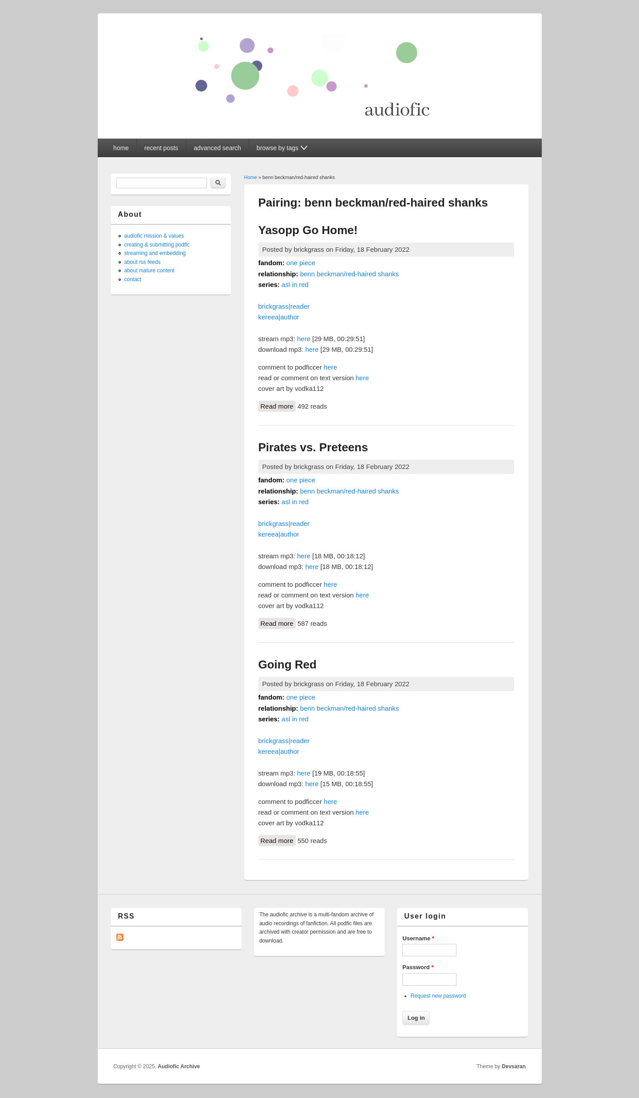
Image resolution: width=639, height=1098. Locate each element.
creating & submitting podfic (157, 245)
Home (250, 177)
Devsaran (514, 1066)
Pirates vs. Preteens (313, 447)
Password (417, 967)
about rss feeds (142, 262)
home (121, 147)
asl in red (295, 284)
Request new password (438, 996)
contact (133, 279)
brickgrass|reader (284, 306)
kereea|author (278, 317)
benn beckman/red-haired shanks (349, 274)
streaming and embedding (155, 253)
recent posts (161, 147)
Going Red (287, 664)
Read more (278, 405)
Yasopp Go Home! (308, 230)
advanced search (217, 147)
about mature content (149, 270)
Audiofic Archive (179, 1066)
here (303, 338)
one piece (300, 263)
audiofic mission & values (154, 236)
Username (418, 938)
